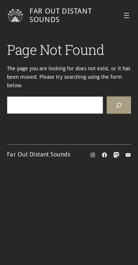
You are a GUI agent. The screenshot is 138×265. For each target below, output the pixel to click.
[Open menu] (126, 15)
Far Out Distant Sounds (60, 15)
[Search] (119, 105)
